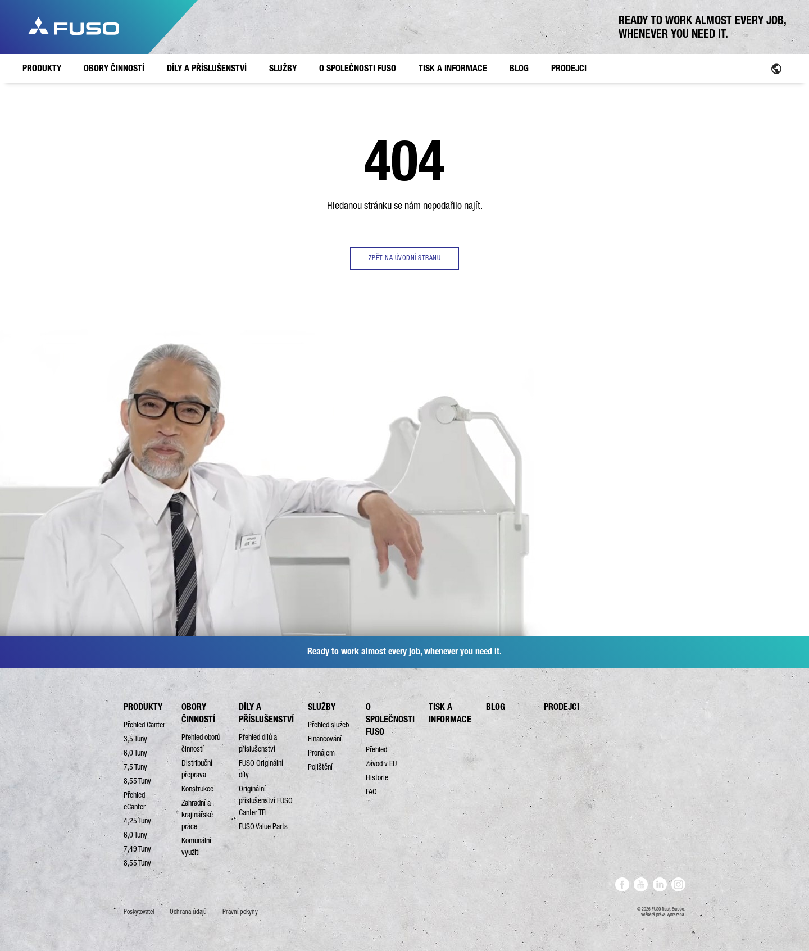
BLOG (495, 707)
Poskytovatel (139, 912)
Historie (377, 777)
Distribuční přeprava (196, 768)
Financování (325, 738)
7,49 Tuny (137, 848)
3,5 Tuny (135, 738)
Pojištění (320, 766)
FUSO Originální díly (261, 768)
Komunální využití (196, 846)
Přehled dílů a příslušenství (258, 742)
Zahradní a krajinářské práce (197, 814)
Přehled (376, 749)
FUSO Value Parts (263, 826)
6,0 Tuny (135, 752)
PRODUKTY (143, 707)
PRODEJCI (561, 707)
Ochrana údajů (188, 912)
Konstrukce (197, 788)
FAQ (371, 791)
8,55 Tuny (137, 780)
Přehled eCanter (135, 800)
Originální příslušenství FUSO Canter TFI (266, 800)
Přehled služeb (328, 724)
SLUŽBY (321, 707)
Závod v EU (381, 763)
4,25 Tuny (137, 820)
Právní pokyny (240, 912)
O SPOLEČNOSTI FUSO (390, 719)
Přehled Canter (144, 724)
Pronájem (321, 752)
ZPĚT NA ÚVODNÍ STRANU (405, 258)
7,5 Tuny (135, 766)
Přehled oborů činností (200, 742)
